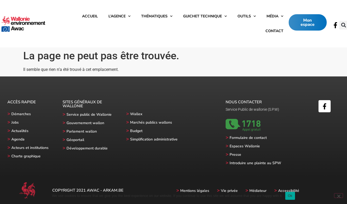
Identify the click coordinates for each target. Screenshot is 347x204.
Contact (274, 30)
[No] (338, 195)
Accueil (90, 16)
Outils (246, 16)
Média (275, 16)
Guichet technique (205, 16)
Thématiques (157, 16)
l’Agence (119, 16)
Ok (290, 196)
